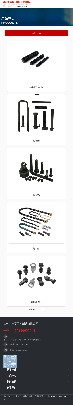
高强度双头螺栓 (36, 87)
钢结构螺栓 (36, 302)
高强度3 (36, 141)
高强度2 (36, 195)
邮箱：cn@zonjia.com (18, 350)
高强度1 (36, 248)
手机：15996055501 (19, 330)
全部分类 (36, 33)
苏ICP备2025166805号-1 (57, 396)
